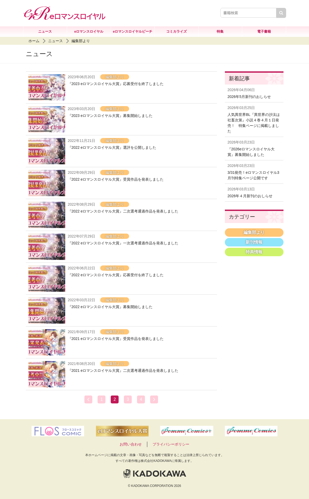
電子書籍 (264, 31)
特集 (220, 31)
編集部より (81, 41)
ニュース (45, 31)
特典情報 (254, 252)
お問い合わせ (131, 444)
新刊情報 (254, 242)
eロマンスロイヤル (88, 31)
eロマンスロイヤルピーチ (132, 31)
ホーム (33, 41)
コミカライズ (176, 31)
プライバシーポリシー (171, 444)
